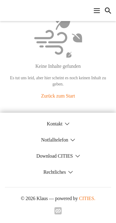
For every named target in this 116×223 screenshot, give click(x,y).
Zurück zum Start (58, 95)
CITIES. (87, 198)
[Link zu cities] (58, 213)
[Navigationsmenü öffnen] (97, 10)
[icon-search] (108, 10)
